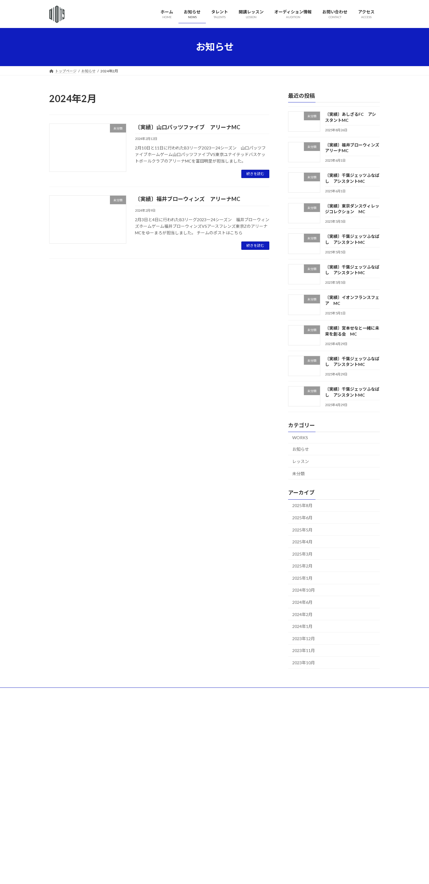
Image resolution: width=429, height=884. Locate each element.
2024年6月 (302, 602)
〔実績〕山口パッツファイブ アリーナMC (187, 127)
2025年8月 (302, 505)
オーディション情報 (178, 693)
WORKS (300, 437)
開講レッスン (139, 693)
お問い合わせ (216, 693)
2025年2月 (302, 565)
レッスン (300, 461)
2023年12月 (303, 638)
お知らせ (300, 449)
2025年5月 (302, 529)
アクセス (246, 693)
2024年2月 (302, 614)
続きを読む (255, 174)
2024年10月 (303, 590)
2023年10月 (303, 662)
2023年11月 (303, 650)
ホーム (60, 693)
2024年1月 (302, 626)
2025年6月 (302, 517)
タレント (110, 693)
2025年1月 (302, 577)
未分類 (298, 473)
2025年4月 (302, 541)
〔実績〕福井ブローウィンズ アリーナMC (187, 199)
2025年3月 (302, 553)
